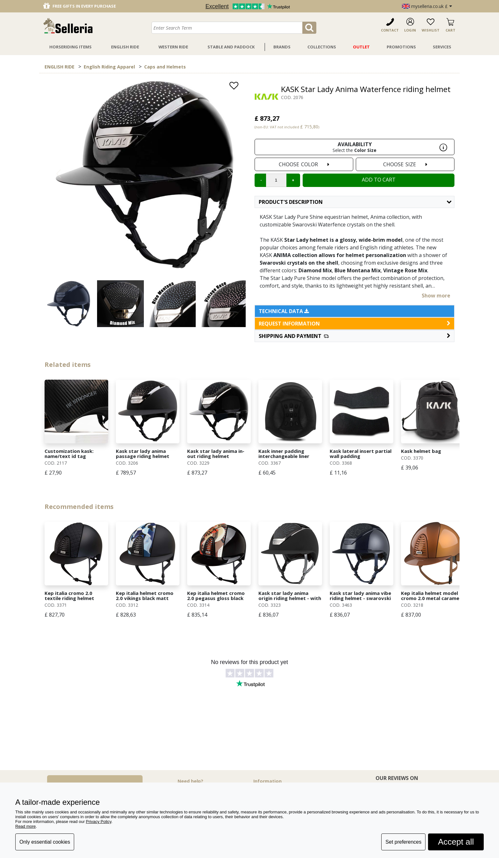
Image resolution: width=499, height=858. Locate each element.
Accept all (456, 842)
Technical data (284, 311)
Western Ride (173, 47)
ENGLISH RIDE (59, 67)
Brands (282, 47)
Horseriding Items (70, 47)
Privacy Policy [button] (98, 821)
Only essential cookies (44, 842)
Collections (321, 47)
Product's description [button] (355, 201)
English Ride (125, 47)
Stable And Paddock (231, 47)
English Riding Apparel (109, 67)
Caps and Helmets (165, 67)
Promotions (401, 47)
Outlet (361, 47)
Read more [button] (25, 826)
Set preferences (403, 842)
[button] (354, 336)
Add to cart (379, 179)
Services (442, 47)
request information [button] (354, 323)
